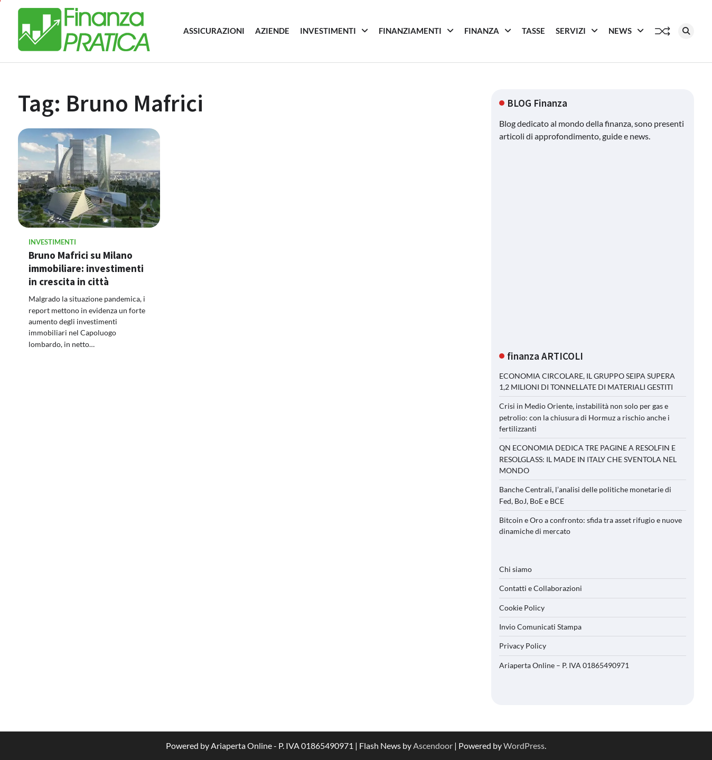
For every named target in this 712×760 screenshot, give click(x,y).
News (620, 30)
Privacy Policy (522, 645)
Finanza (481, 30)
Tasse (533, 30)
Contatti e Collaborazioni (540, 588)
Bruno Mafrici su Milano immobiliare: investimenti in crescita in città (86, 268)
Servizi (571, 30)
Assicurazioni (214, 30)
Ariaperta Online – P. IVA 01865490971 (564, 665)
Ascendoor (433, 745)
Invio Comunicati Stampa (540, 626)
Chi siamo (515, 569)
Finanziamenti (410, 30)
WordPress (524, 745)
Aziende (272, 30)
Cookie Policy (522, 607)
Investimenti (328, 30)
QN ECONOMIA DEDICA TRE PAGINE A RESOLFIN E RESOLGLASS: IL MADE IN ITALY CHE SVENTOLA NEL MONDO (588, 459)
